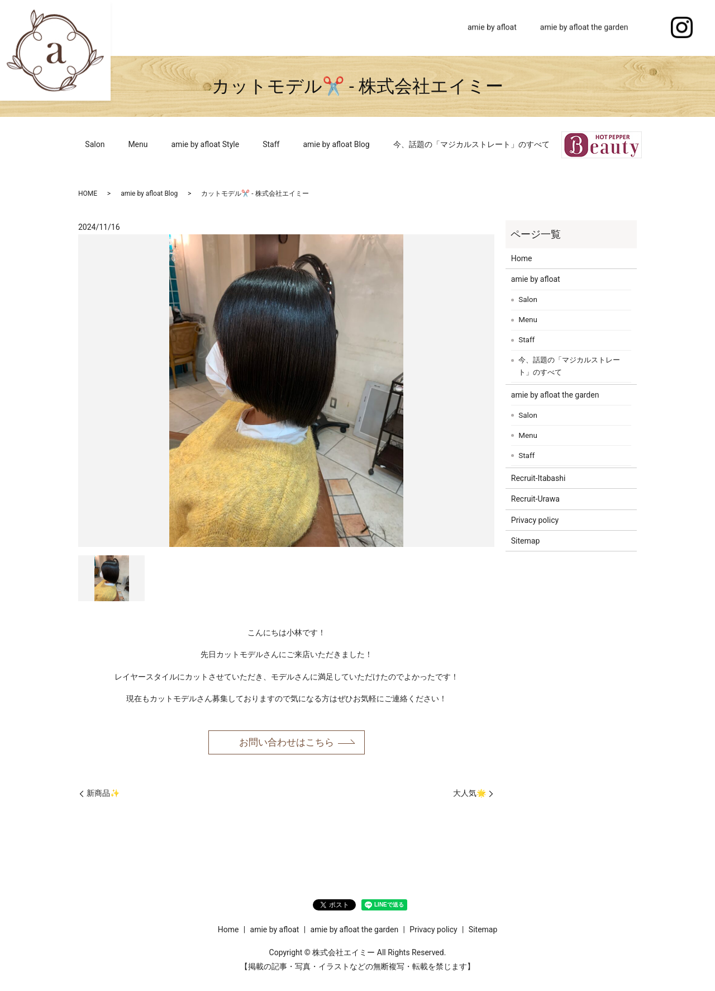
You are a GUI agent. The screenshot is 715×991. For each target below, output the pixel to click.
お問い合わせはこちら (286, 742)
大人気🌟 (469, 794)
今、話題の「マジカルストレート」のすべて (471, 144)
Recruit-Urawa (535, 498)
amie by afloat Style (205, 144)
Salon (94, 144)
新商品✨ (103, 794)
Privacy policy (535, 520)
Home (433, 27)
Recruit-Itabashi (538, 478)
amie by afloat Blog (336, 144)
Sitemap (525, 540)
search (651, 28)
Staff (271, 144)
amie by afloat (492, 27)
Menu (137, 144)
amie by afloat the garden (584, 27)
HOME (87, 193)
